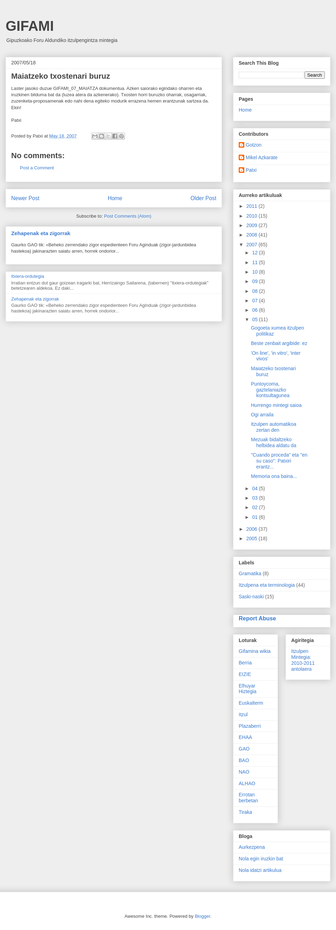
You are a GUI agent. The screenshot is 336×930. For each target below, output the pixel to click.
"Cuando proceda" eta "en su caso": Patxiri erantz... (279, 461)
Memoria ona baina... (274, 476)
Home (115, 198)
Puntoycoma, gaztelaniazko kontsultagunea (270, 390)
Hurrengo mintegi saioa (276, 405)
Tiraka (245, 812)
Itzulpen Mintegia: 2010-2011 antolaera (303, 659)
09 (255, 281)
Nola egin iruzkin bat (261, 858)
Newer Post (25, 198)
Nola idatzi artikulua (260, 870)
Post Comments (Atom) (127, 216)
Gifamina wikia (255, 651)
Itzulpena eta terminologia (267, 585)
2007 (252, 244)
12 (255, 252)
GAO (244, 749)
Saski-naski (251, 596)
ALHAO (247, 783)
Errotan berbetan (248, 797)
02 (255, 507)
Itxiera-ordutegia (27, 276)
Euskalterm (251, 703)
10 (255, 272)
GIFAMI (30, 26)
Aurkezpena (252, 847)
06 (255, 310)
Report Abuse (257, 618)
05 (255, 319)
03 (255, 498)
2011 (252, 206)
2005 (252, 538)
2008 (252, 235)
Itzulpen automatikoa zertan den (273, 427)
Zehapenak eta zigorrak (40, 233)
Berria (245, 662)
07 (255, 300)
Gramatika (250, 573)
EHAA (245, 737)
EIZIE (245, 674)
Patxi (251, 170)
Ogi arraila (262, 414)
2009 (252, 225)
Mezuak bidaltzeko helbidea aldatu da (273, 442)
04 (255, 488)
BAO (244, 760)
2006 (252, 529)
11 (255, 262)
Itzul (243, 714)
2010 (252, 216)
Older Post (203, 198)
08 (255, 291)
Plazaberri (250, 726)
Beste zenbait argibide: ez (279, 343)
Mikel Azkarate (262, 157)
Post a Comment (37, 167)
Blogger (202, 916)
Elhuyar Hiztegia (248, 689)
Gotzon (253, 145)
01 (255, 517)
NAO (244, 772)
